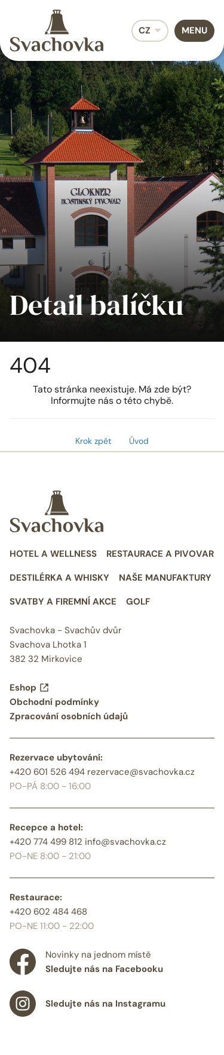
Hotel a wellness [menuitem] (53, 554)
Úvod (139, 441)
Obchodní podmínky (54, 702)
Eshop (30, 688)
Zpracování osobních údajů (69, 716)
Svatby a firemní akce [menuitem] (63, 602)
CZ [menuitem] (145, 30)
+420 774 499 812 (46, 842)
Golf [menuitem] (138, 602)
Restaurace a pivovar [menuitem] (160, 554)
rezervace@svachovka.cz (141, 772)
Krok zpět (93, 441)
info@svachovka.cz (125, 842)
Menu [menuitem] (194, 30)
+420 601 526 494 (47, 772)
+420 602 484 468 (48, 912)
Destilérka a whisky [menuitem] (59, 578)
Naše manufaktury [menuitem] (165, 578)
